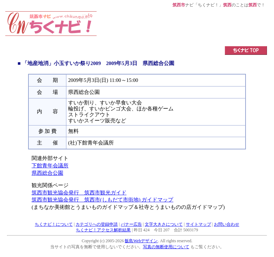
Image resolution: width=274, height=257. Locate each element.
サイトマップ (198, 224)
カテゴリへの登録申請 (97, 224)
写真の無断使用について (166, 246)
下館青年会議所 (50, 165)
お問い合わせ (226, 224)
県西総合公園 (47, 173)
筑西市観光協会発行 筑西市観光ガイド (79, 192)
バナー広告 (131, 224)
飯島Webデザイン (141, 240)
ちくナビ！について (54, 224)
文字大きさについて (164, 224)
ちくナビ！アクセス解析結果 (103, 229)
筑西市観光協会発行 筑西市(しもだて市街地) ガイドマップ (102, 200)
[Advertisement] (182, 27)
